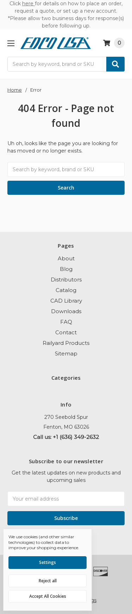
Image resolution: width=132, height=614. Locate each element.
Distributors (66, 279)
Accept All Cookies (47, 596)
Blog (66, 269)
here (28, 3)
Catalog (66, 290)
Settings (47, 562)
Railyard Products (66, 343)
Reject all (48, 581)
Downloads (66, 311)
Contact (66, 332)
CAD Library (66, 300)
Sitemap (66, 353)
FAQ (66, 321)
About (66, 258)
